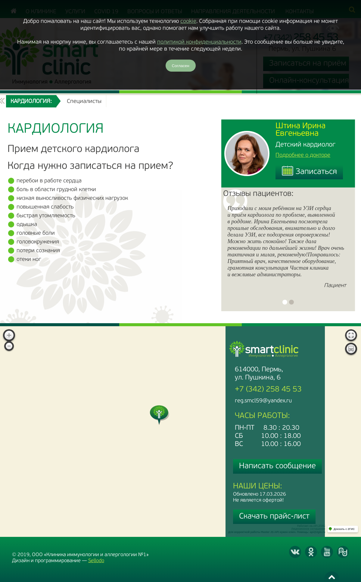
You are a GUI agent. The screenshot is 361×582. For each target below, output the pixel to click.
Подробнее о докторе (302, 155)
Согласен (180, 65)
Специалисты (84, 101)
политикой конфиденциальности (199, 42)
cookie (188, 21)
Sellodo (96, 560)
